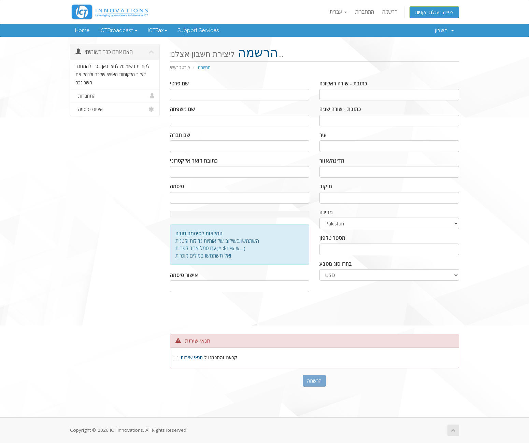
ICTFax (157, 30)
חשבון (444, 30)
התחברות (364, 11)
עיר (323, 134)
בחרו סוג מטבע (335, 263)
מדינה (326, 212)
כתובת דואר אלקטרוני (193, 160)
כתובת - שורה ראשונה (343, 83)
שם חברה (180, 134)
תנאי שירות (192, 358)
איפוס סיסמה (114, 109)
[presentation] (314, 315)
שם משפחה (182, 109)
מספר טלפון (332, 237)
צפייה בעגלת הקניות (434, 12)
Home (82, 30)
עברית (338, 11)
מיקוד (325, 186)
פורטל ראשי (180, 67)
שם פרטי (179, 83)
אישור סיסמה (184, 275)
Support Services (198, 30)
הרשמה (390, 11)
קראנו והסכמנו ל (209, 358)
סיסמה (177, 186)
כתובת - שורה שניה (340, 109)
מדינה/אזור (331, 160)
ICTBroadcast (119, 30)
